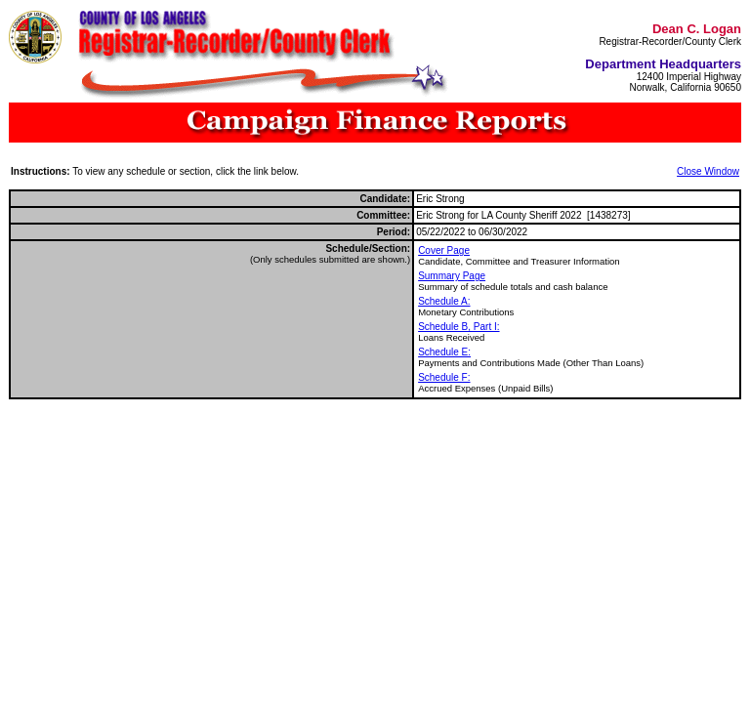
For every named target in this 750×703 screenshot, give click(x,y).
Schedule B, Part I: (458, 326)
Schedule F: (444, 377)
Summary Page (451, 275)
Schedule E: (444, 352)
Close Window (708, 171)
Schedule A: (444, 301)
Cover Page (444, 250)
